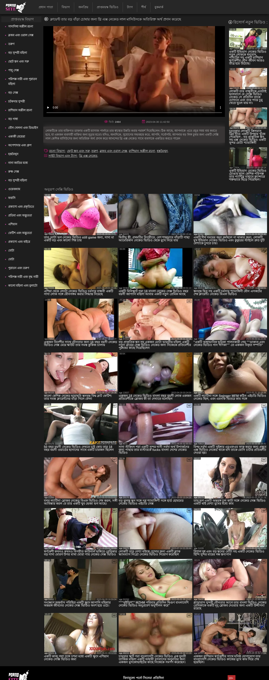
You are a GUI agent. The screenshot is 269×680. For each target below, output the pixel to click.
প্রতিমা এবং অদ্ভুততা (20, 215)
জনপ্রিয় (83, 7)
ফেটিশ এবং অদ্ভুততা (20, 233)
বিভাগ (66, 7)
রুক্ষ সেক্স (13, 171)
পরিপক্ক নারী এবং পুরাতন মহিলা (22, 81)
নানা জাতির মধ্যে (18, 162)
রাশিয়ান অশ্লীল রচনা (20, 110)
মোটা (11, 250)
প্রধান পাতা (46, 7)
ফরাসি (11, 198)
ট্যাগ (130, 7)
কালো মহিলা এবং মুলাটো (22, 285)
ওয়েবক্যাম (14, 189)
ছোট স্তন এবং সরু (18, 61)
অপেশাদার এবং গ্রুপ (19, 145)
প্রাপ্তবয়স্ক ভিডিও (107, 7)
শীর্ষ (143, 7)
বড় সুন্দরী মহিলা (17, 52)
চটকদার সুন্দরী (16, 101)
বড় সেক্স (13, 92)
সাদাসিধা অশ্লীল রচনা (20, 26)
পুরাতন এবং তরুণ (18, 268)
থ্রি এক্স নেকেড (88, 155)
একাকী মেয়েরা (16, 136)
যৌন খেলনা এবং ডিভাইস (23, 127)
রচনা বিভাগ (57, 151)
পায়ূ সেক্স (13, 70)
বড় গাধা (13, 119)
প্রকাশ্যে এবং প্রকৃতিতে (21, 206)
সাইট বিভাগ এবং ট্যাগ (62, 155)
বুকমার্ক (158, 7)
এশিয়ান (12, 224)
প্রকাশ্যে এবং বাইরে (19, 241)
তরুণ (11, 44)
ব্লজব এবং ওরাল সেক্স (21, 35)
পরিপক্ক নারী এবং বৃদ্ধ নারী (23, 276)
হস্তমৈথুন (13, 154)
